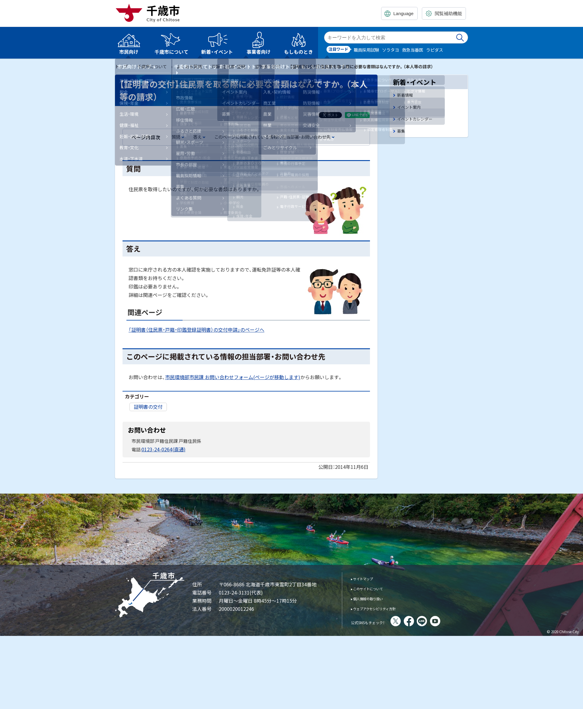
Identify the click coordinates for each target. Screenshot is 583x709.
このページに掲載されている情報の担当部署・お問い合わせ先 (272, 137)
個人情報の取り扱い (374, 598)
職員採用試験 (366, 50)
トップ (121, 66)
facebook (425, 620)
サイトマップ (367, 578)
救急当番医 (412, 50)
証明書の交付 (267, 66)
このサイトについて (374, 588)
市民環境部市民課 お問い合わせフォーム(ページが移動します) (232, 377)
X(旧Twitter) (412, 620)
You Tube (452, 620)
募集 (401, 134)
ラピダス (434, 50)
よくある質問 (189, 66)
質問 (176, 137)
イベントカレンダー (417, 121)
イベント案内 (410, 108)
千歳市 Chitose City (150, 12)
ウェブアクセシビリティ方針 (383, 607)
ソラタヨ (390, 50)
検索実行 (460, 37)
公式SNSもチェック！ (376, 621)
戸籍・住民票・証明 (228, 66)
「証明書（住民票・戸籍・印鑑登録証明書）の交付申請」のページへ (196, 329)
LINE (438, 620)
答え (197, 137)
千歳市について (152, 66)
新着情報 (406, 95)
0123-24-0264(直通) (162, 449)
